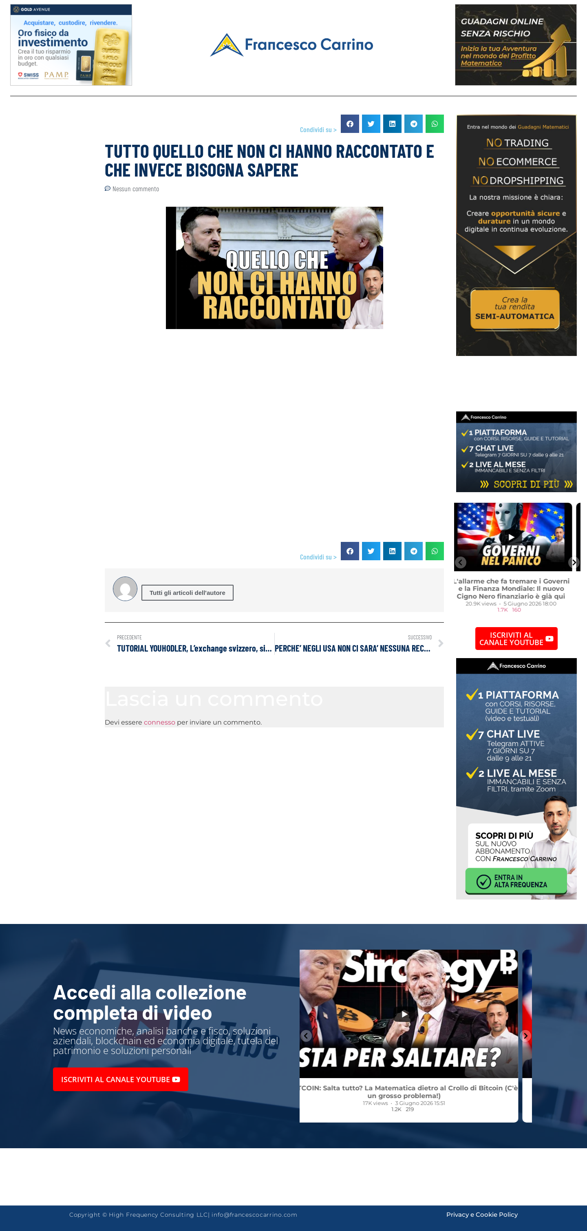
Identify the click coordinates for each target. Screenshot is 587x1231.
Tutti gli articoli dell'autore (187, 592)
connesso (159, 722)
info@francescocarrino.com (255, 1214)
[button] (350, 124)
